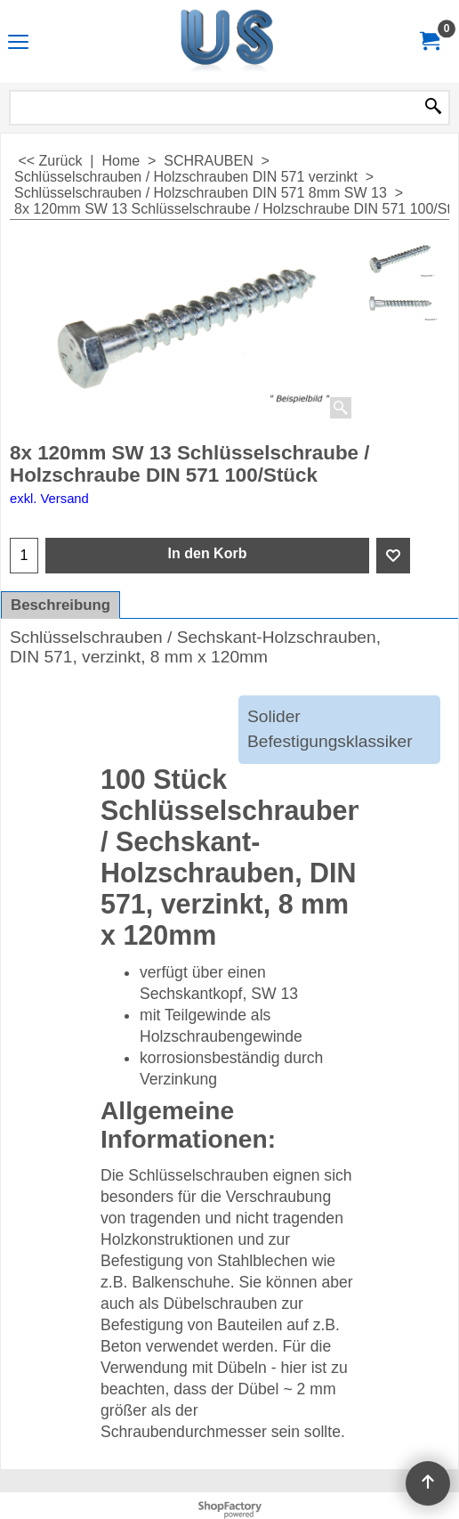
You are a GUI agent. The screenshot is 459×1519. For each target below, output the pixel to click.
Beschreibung (60, 605)
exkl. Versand (49, 498)
